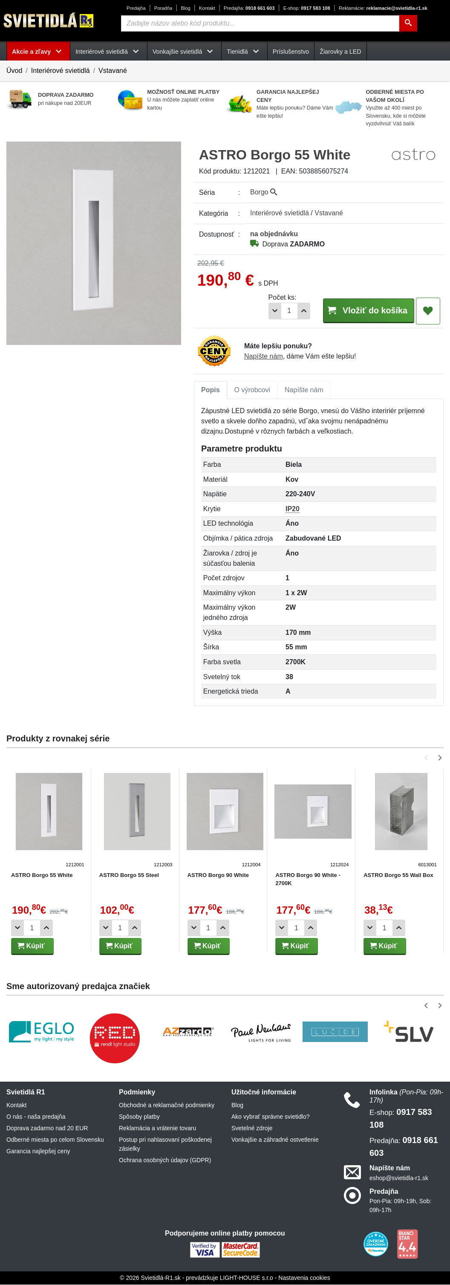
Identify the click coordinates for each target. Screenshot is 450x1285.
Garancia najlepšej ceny (38, 1151)
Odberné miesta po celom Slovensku (55, 1140)
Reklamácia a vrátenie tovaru (157, 1128)
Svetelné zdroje (252, 1128)
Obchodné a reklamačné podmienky (166, 1105)
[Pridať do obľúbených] (428, 311)
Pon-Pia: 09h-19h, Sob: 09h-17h (400, 1206)
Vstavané (112, 70)
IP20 (293, 509)
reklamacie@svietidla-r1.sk (383, 8)
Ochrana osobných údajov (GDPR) (165, 1160)
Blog (185, 8)
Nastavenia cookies (304, 1278)
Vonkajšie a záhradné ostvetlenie (275, 1140)
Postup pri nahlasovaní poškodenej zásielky (165, 1144)
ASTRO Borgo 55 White (41, 875)
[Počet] (276, 311)
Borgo (263, 192)
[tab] (210, 390)
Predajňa (136, 8)
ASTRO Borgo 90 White (216, 875)
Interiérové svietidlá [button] (108, 51)
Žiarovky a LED (340, 51)
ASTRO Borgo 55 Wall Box (395, 875)
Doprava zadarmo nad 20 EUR (47, 1128)
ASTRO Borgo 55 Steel (128, 875)
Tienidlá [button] (244, 51)
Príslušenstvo (291, 51)
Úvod (14, 70)
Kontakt (207, 8)
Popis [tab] (210, 390)
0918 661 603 (249, 8)
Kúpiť (31, 946)
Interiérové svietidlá (60, 70)
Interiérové (279, 213)
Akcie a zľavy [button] (38, 51)
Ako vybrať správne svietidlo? (270, 1117)
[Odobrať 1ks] (261, 311)
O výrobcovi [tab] (252, 390)
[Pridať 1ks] (290, 311)
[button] (427, 758)
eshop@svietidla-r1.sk (398, 1178)
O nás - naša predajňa (36, 1117)
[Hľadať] (408, 23)
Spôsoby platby (139, 1117)
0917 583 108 (306, 8)
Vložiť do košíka (361, 310)
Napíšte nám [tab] (304, 390)
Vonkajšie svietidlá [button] (184, 51)
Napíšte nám (263, 356)
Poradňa (163, 8)
